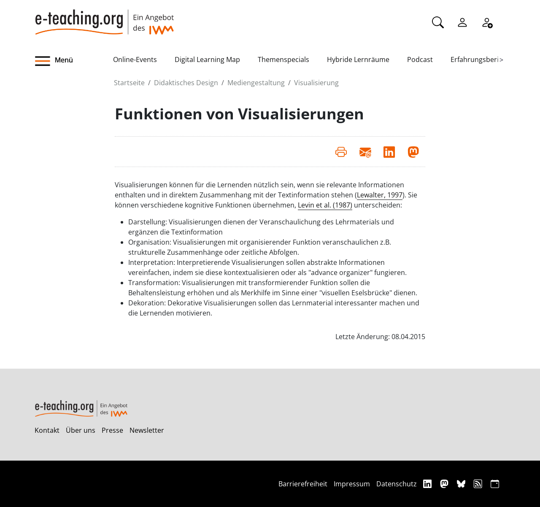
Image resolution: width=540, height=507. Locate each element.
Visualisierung (316, 82)
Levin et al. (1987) (325, 205)
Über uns (80, 430)
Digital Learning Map (207, 59)
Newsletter (147, 430)
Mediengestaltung (256, 82)
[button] (74, 61)
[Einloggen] (462, 21)
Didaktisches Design (186, 82)
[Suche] (438, 21)
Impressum (352, 483)
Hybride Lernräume (358, 59)
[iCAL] (495, 483)
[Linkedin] (428, 483)
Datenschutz (396, 483)
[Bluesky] (462, 483)
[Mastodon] (445, 483)
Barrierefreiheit (302, 483)
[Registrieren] (487, 21)
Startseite (129, 82)
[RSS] (479, 483)
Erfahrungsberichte (482, 59)
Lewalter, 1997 (379, 195)
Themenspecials (283, 59)
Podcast (420, 59)
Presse (112, 430)
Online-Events (135, 59)
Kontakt (47, 430)
